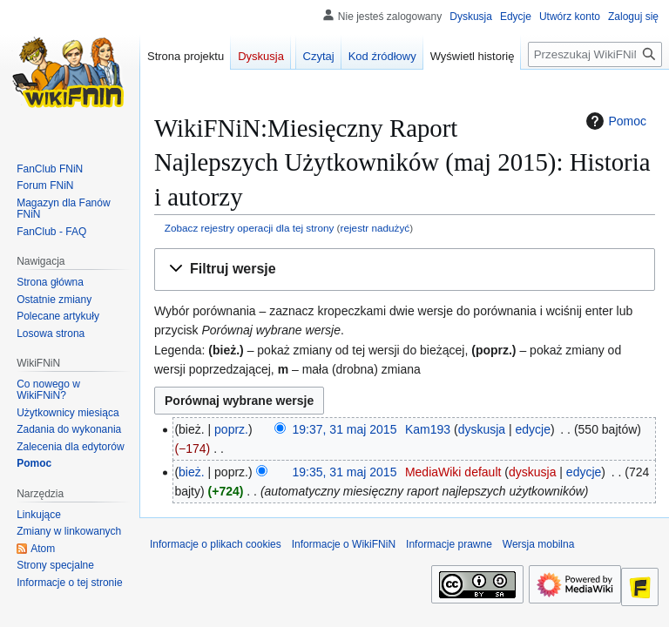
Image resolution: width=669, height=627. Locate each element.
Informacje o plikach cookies (215, 544)
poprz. (231, 429)
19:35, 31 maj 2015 (345, 472)
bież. (192, 472)
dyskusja (481, 429)
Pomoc (614, 121)
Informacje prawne (449, 544)
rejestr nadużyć (375, 227)
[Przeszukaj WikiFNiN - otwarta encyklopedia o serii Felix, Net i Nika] (595, 54)
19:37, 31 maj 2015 (345, 429)
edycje (533, 429)
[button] (404, 270)
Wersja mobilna (538, 544)
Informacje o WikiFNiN (343, 544)
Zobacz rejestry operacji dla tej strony (249, 227)
